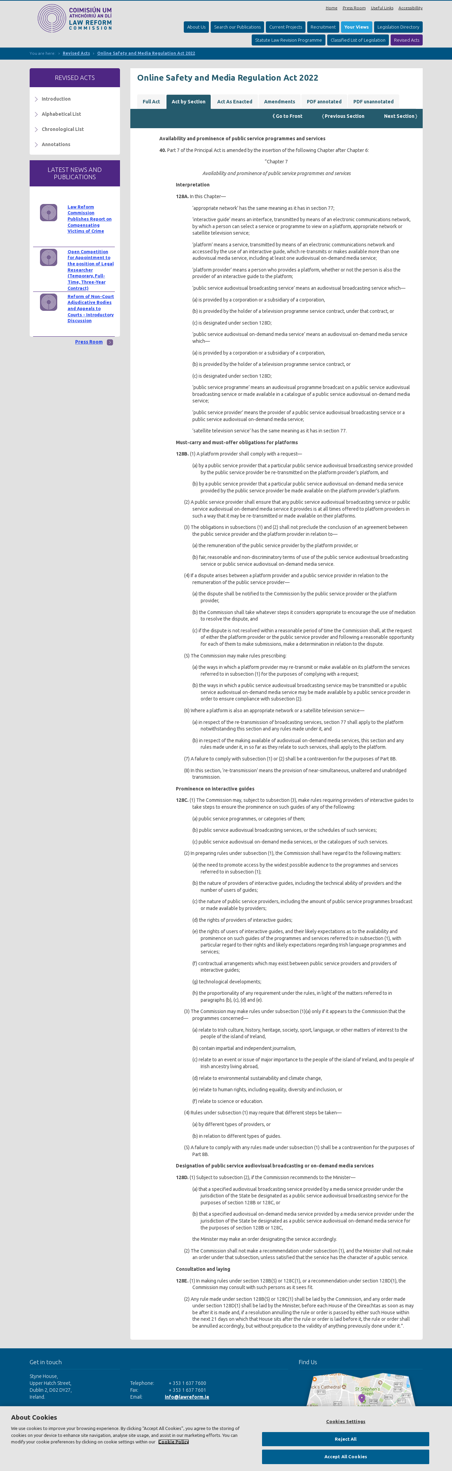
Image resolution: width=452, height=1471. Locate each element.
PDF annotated (324, 101)
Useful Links (382, 8)
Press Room (354, 8)
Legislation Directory (398, 26)
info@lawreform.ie (187, 1397)
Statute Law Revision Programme (288, 40)
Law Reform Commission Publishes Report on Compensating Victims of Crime (90, 219)
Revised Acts (406, 40)
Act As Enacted (234, 101)
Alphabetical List (61, 114)
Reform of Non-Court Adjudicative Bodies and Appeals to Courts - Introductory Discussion (91, 308)
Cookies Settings (345, 1421)
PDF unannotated (373, 101)
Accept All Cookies (345, 1456)
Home (332, 8)
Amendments (279, 101)
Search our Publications (237, 26)
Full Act (151, 101)
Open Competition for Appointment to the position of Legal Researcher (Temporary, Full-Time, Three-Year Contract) (91, 269)
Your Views (356, 26)
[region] (226, 1438)
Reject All (345, 1439)
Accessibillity (411, 8)
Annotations (56, 144)
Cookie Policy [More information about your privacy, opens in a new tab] (173, 1441)
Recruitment (323, 26)
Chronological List (63, 129)
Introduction (56, 99)
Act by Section (188, 101)
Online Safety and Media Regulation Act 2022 (146, 53)
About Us (196, 26)
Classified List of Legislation (358, 40)
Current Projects (285, 26)
